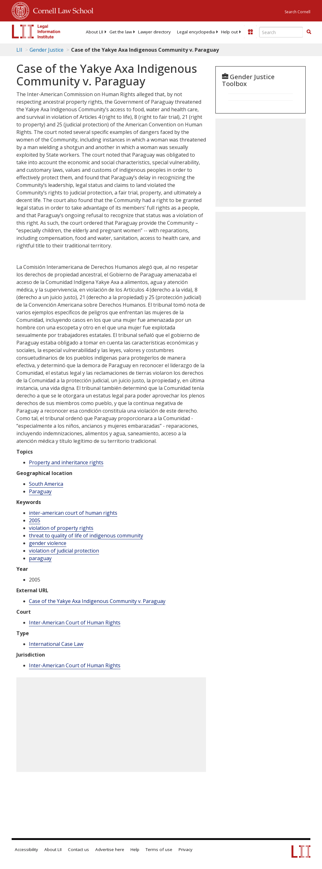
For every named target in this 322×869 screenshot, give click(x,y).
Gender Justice (47, 49)
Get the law (120, 32)
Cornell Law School (61, 10)
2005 (34, 520)
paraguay (40, 558)
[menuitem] (94, 32)
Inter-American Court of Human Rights (74, 622)
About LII (94, 32)
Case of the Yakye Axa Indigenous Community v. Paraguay (97, 601)
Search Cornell (297, 11)
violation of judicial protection (64, 550)
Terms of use (159, 849)
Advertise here (109, 849)
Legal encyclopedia (196, 32)
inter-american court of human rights (73, 512)
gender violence (47, 543)
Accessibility (26, 849)
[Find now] (309, 32)
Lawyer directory (154, 32)
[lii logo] (36, 31)
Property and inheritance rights (66, 462)
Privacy (185, 849)
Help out (229, 32)
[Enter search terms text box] (281, 32)
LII (19, 49)
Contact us (78, 849)
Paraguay (40, 491)
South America (46, 483)
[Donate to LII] (250, 32)
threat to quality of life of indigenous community (86, 535)
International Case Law (56, 643)
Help (134, 849)
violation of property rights (61, 527)
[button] (309, 32)
